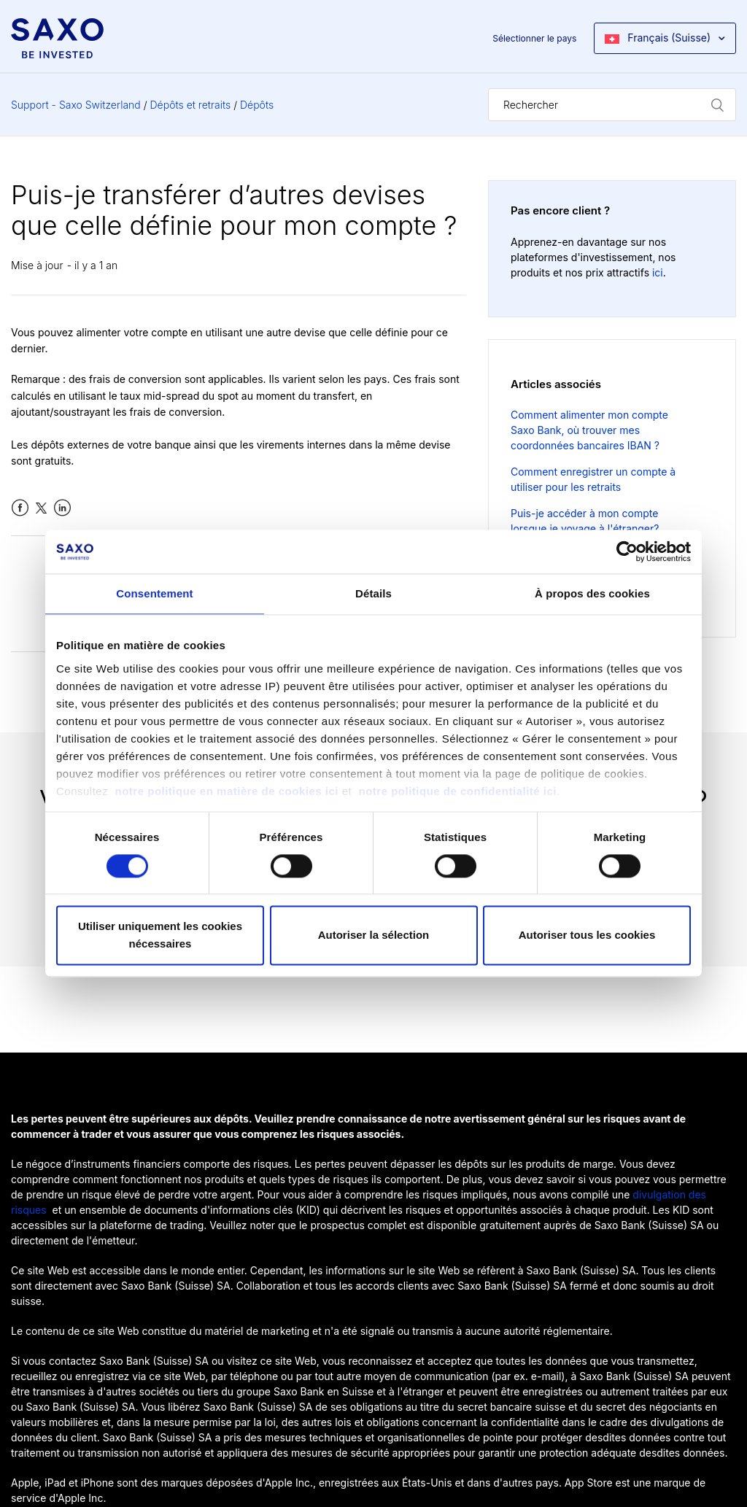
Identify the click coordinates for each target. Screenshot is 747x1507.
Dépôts (257, 104)
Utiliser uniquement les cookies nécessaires (160, 935)
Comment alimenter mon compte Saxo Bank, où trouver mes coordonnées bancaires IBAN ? (589, 430)
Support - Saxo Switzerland (76, 104)
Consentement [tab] (154, 593)
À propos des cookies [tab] (592, 593)
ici (657, 272)
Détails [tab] (373, 593)
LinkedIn (62, 508)
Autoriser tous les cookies (587, 935)
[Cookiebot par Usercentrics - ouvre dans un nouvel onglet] (627, 551)
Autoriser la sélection (374, 935)
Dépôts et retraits (190, 104)
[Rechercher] (612, 104)
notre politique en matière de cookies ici (228, 791)
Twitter (41, 508)
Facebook (20, 508)
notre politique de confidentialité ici (457, 791)
